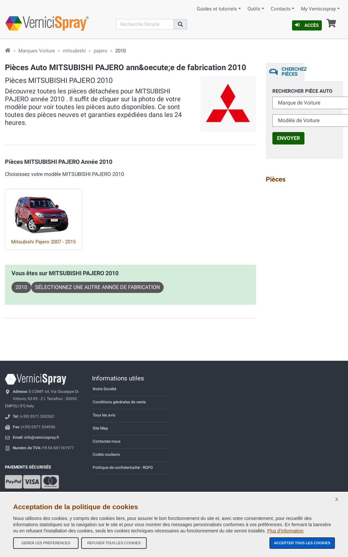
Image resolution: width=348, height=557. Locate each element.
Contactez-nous (106, 441)
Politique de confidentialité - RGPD (123, 467)
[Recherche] (145, 24)
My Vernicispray (318, 9)
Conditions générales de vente (119, 402)
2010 (21, 287)
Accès (307, 25)
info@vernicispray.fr (41, 437)
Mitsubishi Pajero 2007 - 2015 (43, 242)
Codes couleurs (106, 454)
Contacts (281, 9)
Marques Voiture (36, 51)
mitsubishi (74, 51)
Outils (253, 9)
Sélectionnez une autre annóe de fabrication (97, 287)
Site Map (100, 428)
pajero (100, 51)
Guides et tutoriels (217, 9)
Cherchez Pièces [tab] (293, 71)
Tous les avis (104, 415)
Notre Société (104, 389)
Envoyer (288, 138)
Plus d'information (285, 530)
